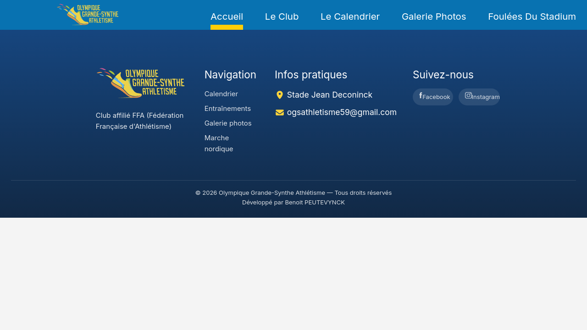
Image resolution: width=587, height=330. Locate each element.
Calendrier (221, 93)
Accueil (226, 16)
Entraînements (228, 108)
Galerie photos (434, 16)
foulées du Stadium (532, 16)
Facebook (434, 96)
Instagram (482, 96)
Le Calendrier (350, 16)
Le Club (282, 16)
